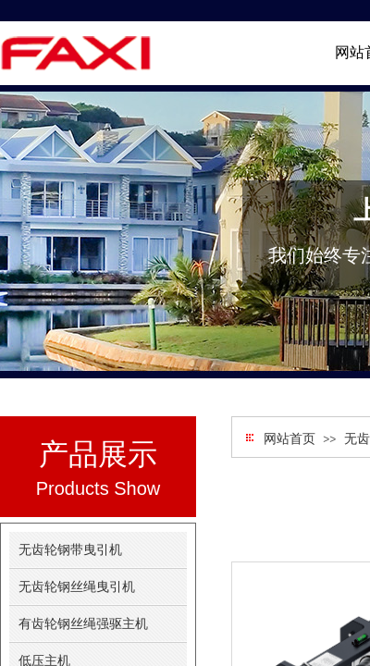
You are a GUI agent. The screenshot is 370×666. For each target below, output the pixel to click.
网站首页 (289, 439)
